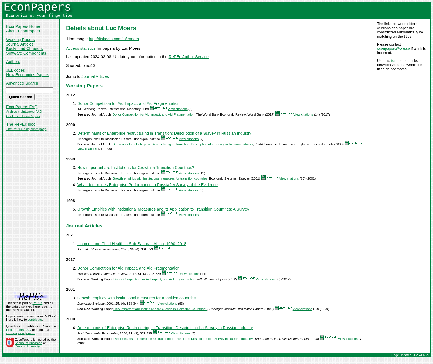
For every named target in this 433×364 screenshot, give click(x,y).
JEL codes (15, 70)
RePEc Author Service (189, 57)
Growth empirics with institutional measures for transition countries (159, 178)
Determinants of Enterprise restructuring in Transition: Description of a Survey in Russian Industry (164, 133)
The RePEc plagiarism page (26, 129)
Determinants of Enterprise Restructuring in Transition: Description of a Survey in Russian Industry (182, 144)
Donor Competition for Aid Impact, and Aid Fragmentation (128, 103)
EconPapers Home (23, 26)
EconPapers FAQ (21, 107)
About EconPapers (23, 31)
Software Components (26, 53)
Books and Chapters (24, 48)
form (394, 60)
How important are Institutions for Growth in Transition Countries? (135, 167)
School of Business (28, 343)
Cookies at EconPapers (23, 116)
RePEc (37, 303)
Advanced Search (22, 83)
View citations (178, 109)
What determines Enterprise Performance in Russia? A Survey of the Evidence (147, 184)
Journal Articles (20, 44)
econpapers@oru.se (393, 48)
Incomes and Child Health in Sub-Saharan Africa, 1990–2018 (131, 243)
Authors (13, 61)
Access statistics (81, 48)
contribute (35, 319)
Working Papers (20, 39)
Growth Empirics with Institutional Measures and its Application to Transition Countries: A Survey (163, 209)
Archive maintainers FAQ (24, 111)
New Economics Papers (27, 75)
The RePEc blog (21, 124)
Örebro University (27, 346)
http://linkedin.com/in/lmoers (114, 39)
